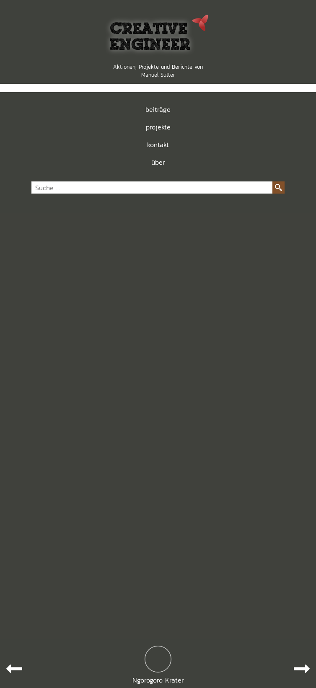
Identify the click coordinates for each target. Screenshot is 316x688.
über (158, 162)
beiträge (158, 109)
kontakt (158, 145)
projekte (158, 127)
